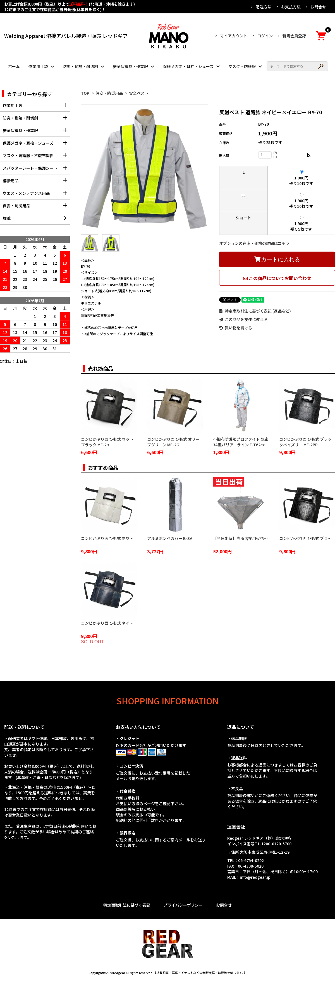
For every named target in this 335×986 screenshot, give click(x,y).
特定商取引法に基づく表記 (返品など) (255, 311)
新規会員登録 (294, 35)
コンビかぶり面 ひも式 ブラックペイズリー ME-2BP (305, 441)
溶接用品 (36, 182)
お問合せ (318, 6)
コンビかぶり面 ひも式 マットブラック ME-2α (107, 441)
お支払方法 (291, 6)
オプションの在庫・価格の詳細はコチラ (254, 243)
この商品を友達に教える (243, 319)
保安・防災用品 (109, 93)
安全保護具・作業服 (130, 66)
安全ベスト (139, 93)
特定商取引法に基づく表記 (126, 905)
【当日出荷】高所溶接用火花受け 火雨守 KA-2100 (257, 538)
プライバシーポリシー (183, 905)
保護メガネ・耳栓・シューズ (188, 66)
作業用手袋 (38, 66)
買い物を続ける (235, 327)
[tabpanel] (144, 167)
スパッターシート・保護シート (36, 169)
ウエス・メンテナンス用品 (36, 194)
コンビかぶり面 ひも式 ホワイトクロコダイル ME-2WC (129, 538)
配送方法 (263, 6)
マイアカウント (233, 35)
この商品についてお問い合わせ (277, 278)
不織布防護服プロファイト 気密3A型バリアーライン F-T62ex (241, 441)
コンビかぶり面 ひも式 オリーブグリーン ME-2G (173, 441)
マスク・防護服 (242, 66)
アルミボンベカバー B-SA (169, 538)
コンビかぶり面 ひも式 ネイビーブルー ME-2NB (122, 623)
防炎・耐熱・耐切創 (80, 66)
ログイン (265, 35)
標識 (7, 218)
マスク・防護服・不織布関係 (36, 157)
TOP (85, 93)
